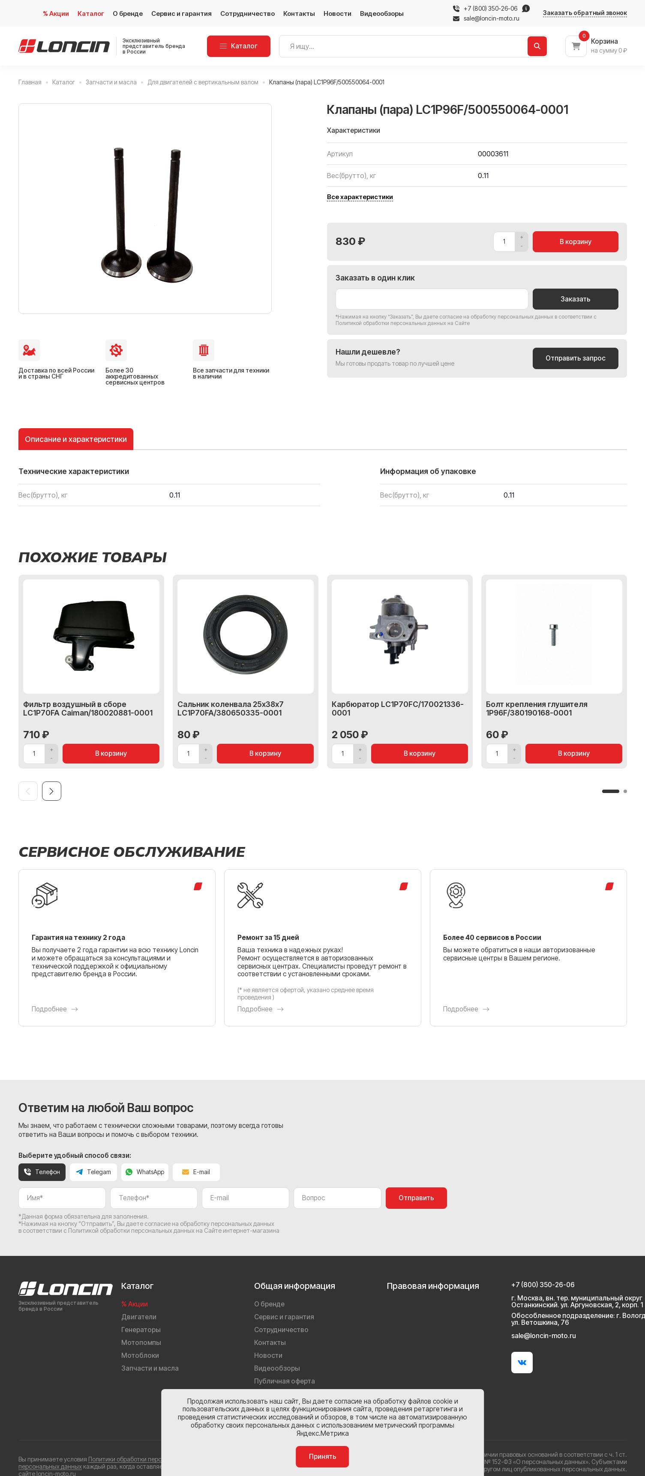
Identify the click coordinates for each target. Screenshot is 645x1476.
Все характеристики (360, 197)
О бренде (128, 13)
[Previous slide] (28, 791)
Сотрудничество (247, 13)
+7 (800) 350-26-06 (490, 8)
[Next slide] (51, 791)
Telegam (93, 1171)
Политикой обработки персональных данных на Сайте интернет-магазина (173, 1230)
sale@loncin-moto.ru (486, 18)
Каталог (91, 13)
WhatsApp (145, 1171)
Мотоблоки (140, 1355)
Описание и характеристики (76, 439)
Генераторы (141, 1330)
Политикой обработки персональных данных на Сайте (403, 323)
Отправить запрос (576, 358)
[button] (610, 791)
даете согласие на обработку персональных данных (488, 316)
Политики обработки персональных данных (149, 1459)
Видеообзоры (382, 13)
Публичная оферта (284, 1381)
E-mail (196, 1171)
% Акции (56, 13)
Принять (322, 1456)
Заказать (576, 299)
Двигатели (138, 1317)
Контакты (299, 13)
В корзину (575, 242)
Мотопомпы (141, 1343)
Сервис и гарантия (181, 13)
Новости (337, 13)
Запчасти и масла (150, 1368)
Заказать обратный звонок (585, 12)
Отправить (416, 1198)
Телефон (42, 1171)
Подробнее (55, 1009)
